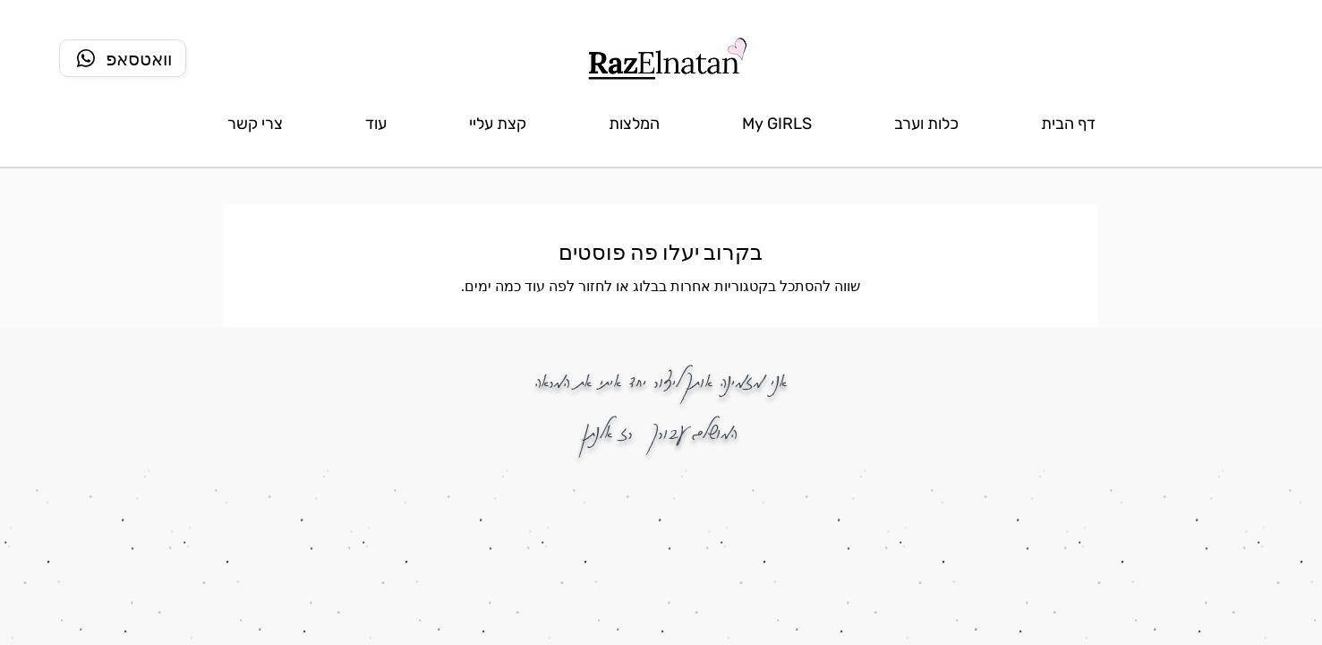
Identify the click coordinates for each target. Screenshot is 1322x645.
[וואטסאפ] (122, 58)
